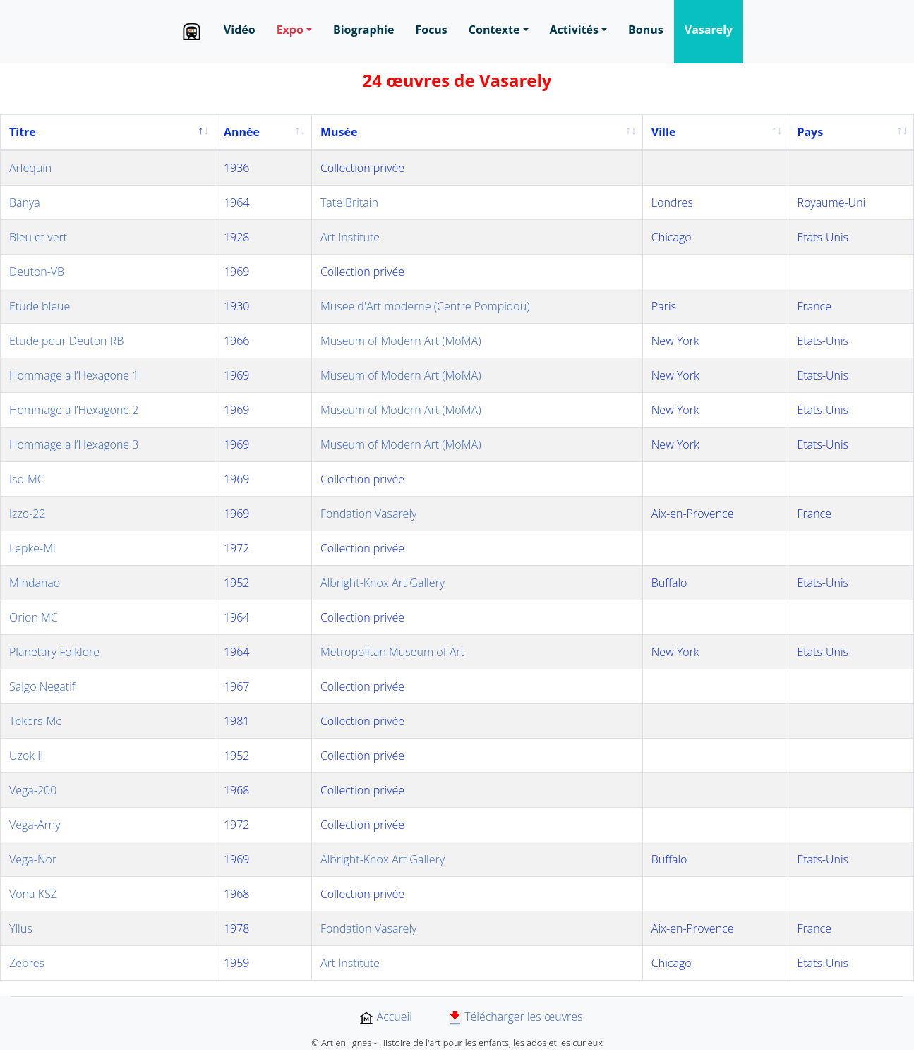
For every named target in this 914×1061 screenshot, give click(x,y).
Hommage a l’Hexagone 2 (73, 410)
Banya (24, 202)
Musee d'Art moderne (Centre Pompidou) (425, 306)
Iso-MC (26, 479)
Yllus (20, 928)
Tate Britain (349, 202)
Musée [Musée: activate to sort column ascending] (338, 132)
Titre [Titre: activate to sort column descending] (22, 132)
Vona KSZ (33, 894)
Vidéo (239, 29)
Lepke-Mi (32, 548)
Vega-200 (32, 790)
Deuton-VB (36, 271)
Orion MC (33, 617)
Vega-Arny (35, 824)
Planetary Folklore (54, 652)
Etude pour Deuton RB (66, 340)
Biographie (363, 29)
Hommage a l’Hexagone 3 (73, 444)
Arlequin (30, 168)
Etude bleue (39, 306)
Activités (574, 29)
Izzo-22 (27, 513)
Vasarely (709, 29)
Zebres (26, 963)
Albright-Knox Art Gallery (382, 582)
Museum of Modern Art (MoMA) (400, 340)
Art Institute (350, 237)
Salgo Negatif (42, 686)
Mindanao (34, 582)
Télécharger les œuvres (516, 1016)
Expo (290, 29)
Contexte (494, 29)
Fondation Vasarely (368, 513)
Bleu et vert (38, 237)
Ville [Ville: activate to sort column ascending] (663, 132)
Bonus (645, 29)
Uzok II (26, 755)
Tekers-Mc (35, 721)
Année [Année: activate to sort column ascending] (242, 132)
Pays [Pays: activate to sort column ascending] (810, 132)
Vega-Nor (32, 859)
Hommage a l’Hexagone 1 (73, 375)
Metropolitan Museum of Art (392, 652)
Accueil (385, 1016)
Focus (431, 29)
